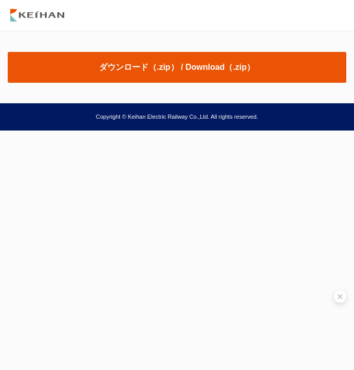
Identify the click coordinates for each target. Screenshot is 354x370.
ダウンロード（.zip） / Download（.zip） (177, 67)
